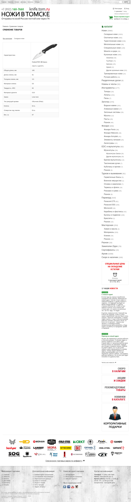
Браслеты (108, 218)
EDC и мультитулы (111, 146)
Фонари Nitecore (111, 133)
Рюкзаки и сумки (111, 191)
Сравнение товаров (16, 26)
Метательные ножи (112, 44)
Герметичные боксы (112, 177)
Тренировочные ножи (113, 74)
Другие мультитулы (113, 156)
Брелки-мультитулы (112, 160)
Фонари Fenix (110, 129)
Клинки (107, 236)
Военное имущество (113, 181)
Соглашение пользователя (42, 476)
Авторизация (69, 475)
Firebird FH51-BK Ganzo (39, 62)
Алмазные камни (111, 109)
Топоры (107, 91)
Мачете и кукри (110, 51)
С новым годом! (107, 294)
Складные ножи (111, 34)
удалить (41, 66)
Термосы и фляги (111, 187)
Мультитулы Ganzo (113, 153)
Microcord (108, 208)
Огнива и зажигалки (112, 184)
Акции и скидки (38, 483)
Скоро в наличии (110, 257)
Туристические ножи (113, 41)
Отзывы (37, 2)
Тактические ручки (112, 163)
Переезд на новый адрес (110, 336)
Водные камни (110, 105)
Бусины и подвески (112, 215)
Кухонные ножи (110, 55)
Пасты (106, 119)
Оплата (17, 2)
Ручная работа (110, 77)
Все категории (7, 38)
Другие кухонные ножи (114, 70)
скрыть (34, 66)
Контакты (30, 2)
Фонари (105, 126)
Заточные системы (112, 112)
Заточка (105, 102)
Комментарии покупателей (42, 475)
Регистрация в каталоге (72, 476)
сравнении (119, 11)
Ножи (104, 30)
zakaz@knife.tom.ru (106, 476)
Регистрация (117, 8)
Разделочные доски (111, 80)
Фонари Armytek (111, 136)
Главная (4, 2)
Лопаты (107, 95)
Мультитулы (109, 150)
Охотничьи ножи (111, 38)
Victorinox (109, 58)
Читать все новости (109, 362)
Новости (10, 2)
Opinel (108, 67)
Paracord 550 (109, 205)
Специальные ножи (112, 48)
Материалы (109, 232)
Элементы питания (112, 140)
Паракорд (106, 198)
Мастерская (107, 225)
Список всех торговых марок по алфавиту (65, 461)
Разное (107, 122)
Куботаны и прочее (112, 167)
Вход (126, 8)
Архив (104, 254)
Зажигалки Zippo (110, 246)
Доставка (23, 2)
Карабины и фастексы (113, 212)
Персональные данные (41, 479)
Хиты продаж (38, 485)
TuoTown (109, 61)
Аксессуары (109, 143)
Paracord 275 (109, 201)
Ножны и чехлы (109, 84)
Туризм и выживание (112, 173)
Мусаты (107, 116)
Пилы (106, 98)
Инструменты (108, 88)
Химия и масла (110, 229)
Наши (110, 288)
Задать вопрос (38, 487)
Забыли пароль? (70, 479)
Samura (109, 64)
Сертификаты (108, 250)
